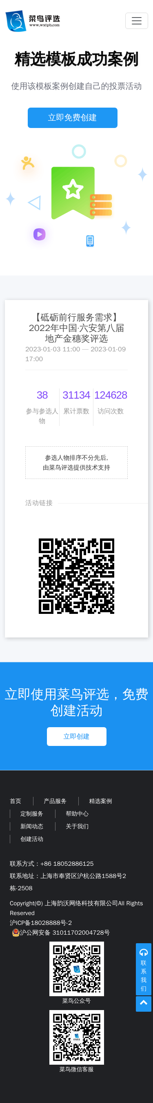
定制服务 (31, 813)
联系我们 (143, 976)
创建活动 (31, 839)
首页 (15, 801)
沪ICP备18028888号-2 (41, 923)
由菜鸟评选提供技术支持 (76, 467)
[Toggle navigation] (136, 21)
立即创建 (77, 736)
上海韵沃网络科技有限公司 (81, 903)
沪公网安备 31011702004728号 (60, 933)
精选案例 (100, 801)
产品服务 (55, 801)
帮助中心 (77, 813)
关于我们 (77, 826)
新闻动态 (31, 826)
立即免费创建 (72, 118)
